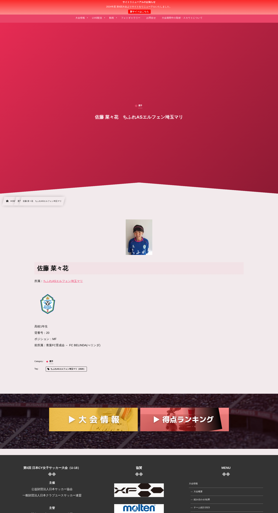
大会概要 (198, 491)
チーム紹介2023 (202, 507)
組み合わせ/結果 (202, 499)
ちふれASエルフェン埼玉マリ (63, 281)
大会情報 (193, 483)
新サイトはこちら (139, 11)
